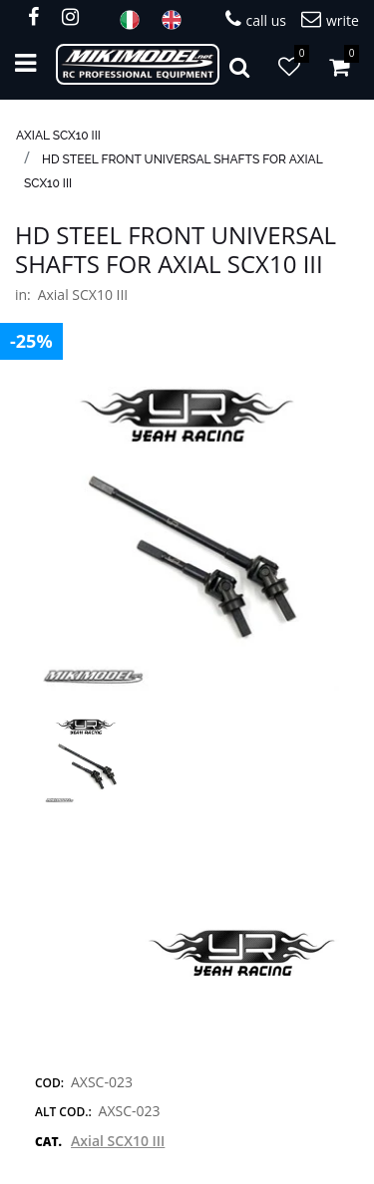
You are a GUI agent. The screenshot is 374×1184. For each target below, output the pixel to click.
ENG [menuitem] (177, 20)
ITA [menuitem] (136, 20)
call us (255, 19)
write (330, 19)
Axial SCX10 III (58, 136)
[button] (187, 537)
